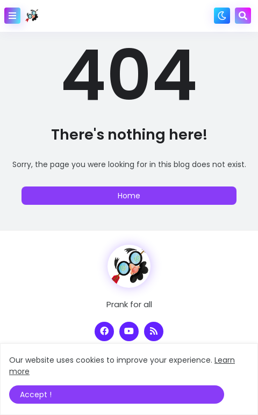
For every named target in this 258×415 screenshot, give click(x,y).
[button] (12, 16)
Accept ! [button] (36, 394)
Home (129, 195)
